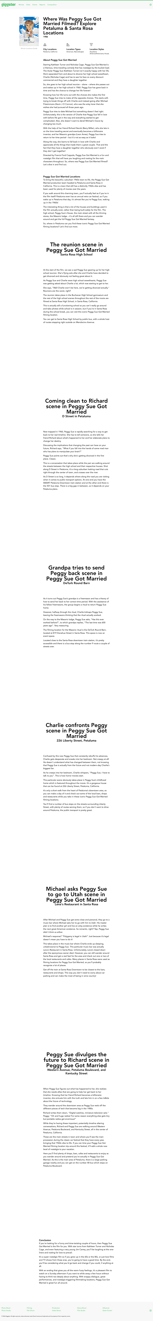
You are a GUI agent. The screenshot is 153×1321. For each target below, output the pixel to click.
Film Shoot (30, 1310)
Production (56, 1308)
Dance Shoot (81, 1308)
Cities (28, 5)
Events (34, 5)
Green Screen (107, 1310)
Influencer (106, 1308)
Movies (21, 5)
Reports (42, 5)
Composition (52, 5)
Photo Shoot (6, 1308)
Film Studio (81, 1310)
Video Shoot (56, 1310)
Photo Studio (6, 1310)
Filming (29, 1308)
